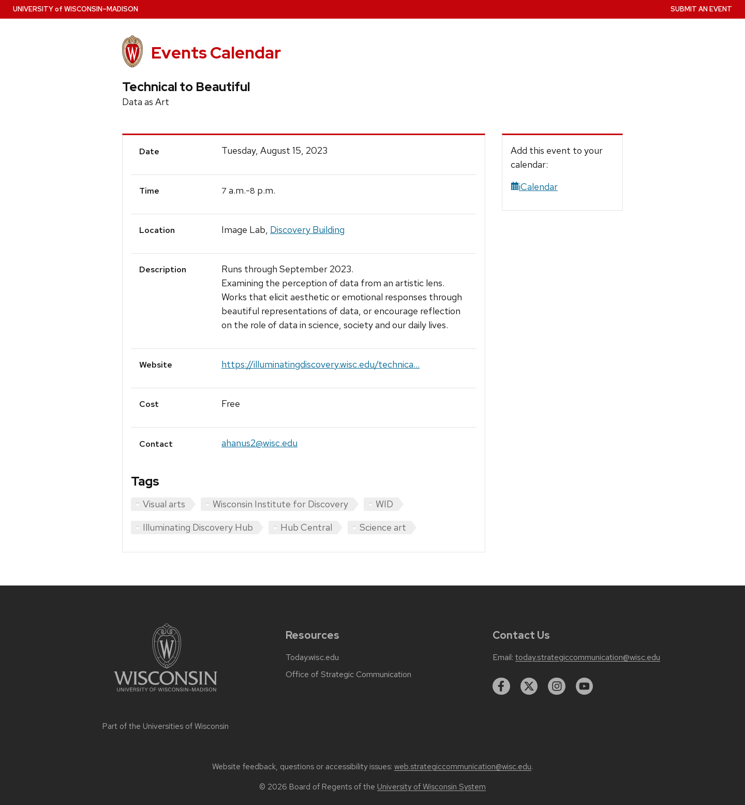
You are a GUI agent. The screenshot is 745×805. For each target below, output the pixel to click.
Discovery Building (307, 230)
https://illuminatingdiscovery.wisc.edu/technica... (320, 364)
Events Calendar (216, 52)
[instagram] (556, 686)
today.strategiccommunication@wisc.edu (587, 657)
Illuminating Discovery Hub (198, 527)
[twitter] (529, 686)
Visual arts (164, 504)
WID (384, 504)
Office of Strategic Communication (348, 674)
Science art (383, 527)
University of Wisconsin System (431, 787)
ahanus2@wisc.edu (259, 443)
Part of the (165, 726)
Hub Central (306, 527)
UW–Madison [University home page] (75, 9)
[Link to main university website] (165, 693)
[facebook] (501, 686)
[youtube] (584, 686)
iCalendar (534, 187)
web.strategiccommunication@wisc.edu (462, 767)
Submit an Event (701, 9)
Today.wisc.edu (312, 657)
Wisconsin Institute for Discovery (280, 504)
